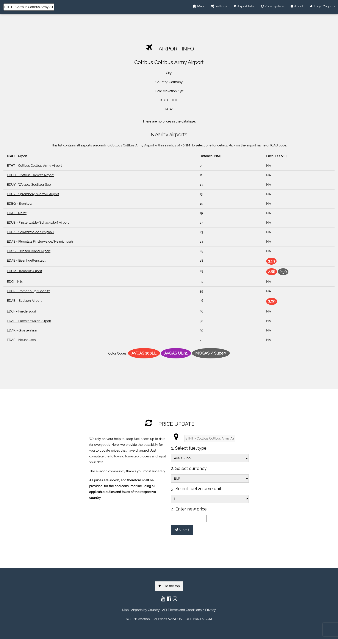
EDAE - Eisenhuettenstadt (26, 260)
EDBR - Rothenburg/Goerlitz (28, 291)
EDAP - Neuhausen (21, 340)
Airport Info (244, 6)
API (164, 610)
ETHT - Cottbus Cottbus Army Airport (34, 166)
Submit (182, 530)
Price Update (272, 6)
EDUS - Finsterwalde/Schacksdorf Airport (38, 223)
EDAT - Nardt (17, 213)
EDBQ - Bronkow (19, 204)
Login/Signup (322, 6)
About (297, 6)
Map (198, 6)
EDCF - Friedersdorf (21, 311)
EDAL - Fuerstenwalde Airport (29, 321)
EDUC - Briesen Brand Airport (28, 251)
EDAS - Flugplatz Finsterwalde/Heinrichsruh (40, 241)
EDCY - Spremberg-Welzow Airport (33, 194)
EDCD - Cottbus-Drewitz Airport (30, 175)
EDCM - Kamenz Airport (24, 271)
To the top (169, 586)
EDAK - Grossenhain (22, 330)
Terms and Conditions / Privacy (192, 610)
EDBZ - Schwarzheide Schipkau (30, 232)
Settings (219, 6)
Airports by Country (145, 610)
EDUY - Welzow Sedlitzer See (29, 185)
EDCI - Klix (15, 282)
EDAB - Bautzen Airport (24, 301)
